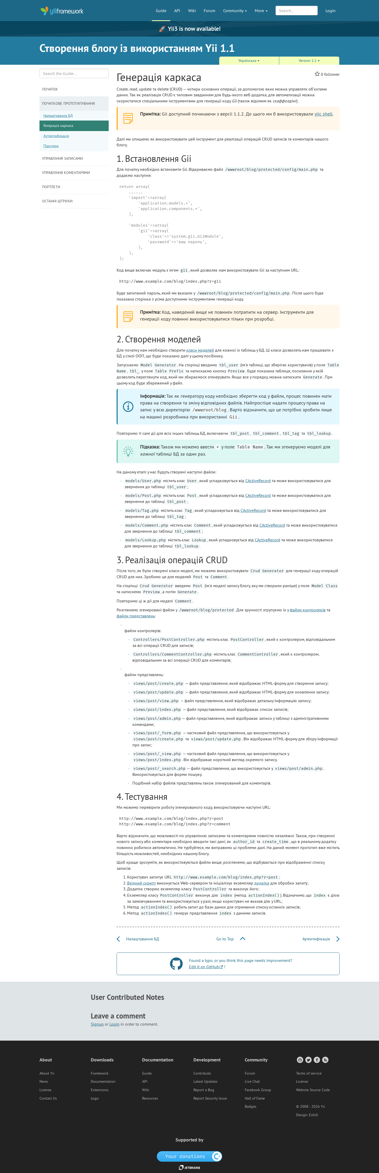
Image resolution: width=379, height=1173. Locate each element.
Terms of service (309, 1073)
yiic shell (323, 114)
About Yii (46, 1073)
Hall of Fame (255, 1098)
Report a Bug (203, 1089)
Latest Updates (205, 1081)
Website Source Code (313, 1089)
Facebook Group (258, 1089)
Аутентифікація (56, 135)
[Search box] (74, 73)
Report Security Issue (210, 1098)
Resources (150, 1098)
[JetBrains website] (189, 1167)
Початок (50, 89)
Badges (250, 1106)
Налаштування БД (58, 115)
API (177, 10)
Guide (161, 10)
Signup (97, 1024)
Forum (209, 10)
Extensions (99, 1089)
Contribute (202, 1073)
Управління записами (62, 158)
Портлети (51, 186)
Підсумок (51, 145)
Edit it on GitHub (204, 966)
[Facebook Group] (316, 1060)
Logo (95, 1098)
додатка (261, 883)
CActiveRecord (258, 480)
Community (235, 10)
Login (331, 10)
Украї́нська (249, 60)
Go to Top (230, 938)
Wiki (192, 10)
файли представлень (136, 615)
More (261, 10)
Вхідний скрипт (141, 883)
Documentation (103, 1081)
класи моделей (200, 350)
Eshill (313, 1114)
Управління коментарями (66, 172)
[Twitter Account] (308, 1060)
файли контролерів (308, 609)
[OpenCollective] (189, 1156)
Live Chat (252, 1081)
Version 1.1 (309, 60)
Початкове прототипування (68, 103)
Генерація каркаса (58, 125)
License (45, 1089)
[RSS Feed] (324, 1060)
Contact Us (48, 1098)
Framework (99, 1073)
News (43, 1081)
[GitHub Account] (299, 1060)
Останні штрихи (57, 201)
